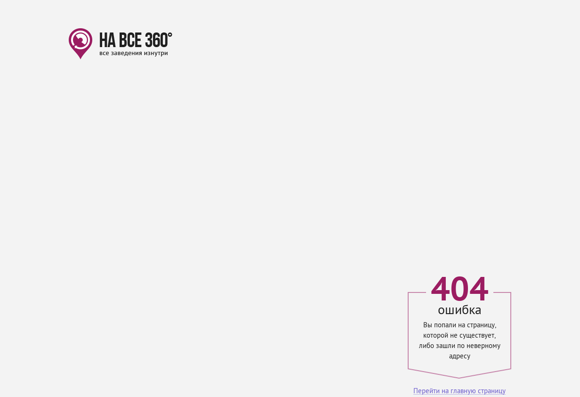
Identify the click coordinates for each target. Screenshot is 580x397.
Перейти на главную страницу (459, 391)
